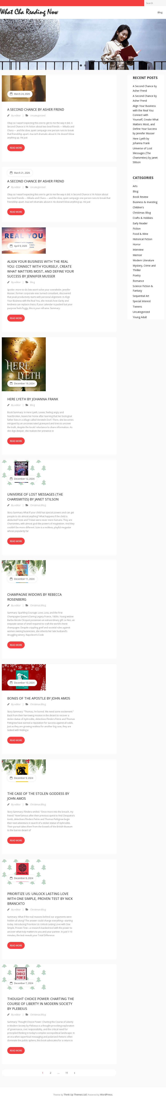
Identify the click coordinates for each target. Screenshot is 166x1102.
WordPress (106, 1094)
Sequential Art (141, 296)
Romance (138, 281)
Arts (135, 186)
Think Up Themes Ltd (75, 1094)
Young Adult (140, 317)
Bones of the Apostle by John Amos (38, 698)
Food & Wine (140, 234)
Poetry (137, 275)
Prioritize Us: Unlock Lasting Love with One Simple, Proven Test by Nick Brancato (40, 899)
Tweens (137, 306)
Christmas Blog (38, 505)
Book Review (140, 197)
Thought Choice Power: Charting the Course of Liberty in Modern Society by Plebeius (40, 1004)
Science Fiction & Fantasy (143, 288)
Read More (16, 147)
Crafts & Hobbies (143, 218)
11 (66, 1072)
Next (74, 1073)
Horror (137, 244)
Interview (138, 249)
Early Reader (140, 223)
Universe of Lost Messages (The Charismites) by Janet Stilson (145, 155)
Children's (138, 207)
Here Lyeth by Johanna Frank (32, 399)
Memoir (137, 255)
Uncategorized (37, 115)
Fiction (137, 228)
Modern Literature (143, 260)
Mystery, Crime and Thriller (144, 268)
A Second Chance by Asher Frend (35, 109)
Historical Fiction (142, 239)
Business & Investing (145, 202)
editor (17, 115)
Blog (160, 12)
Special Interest (142, 301)
